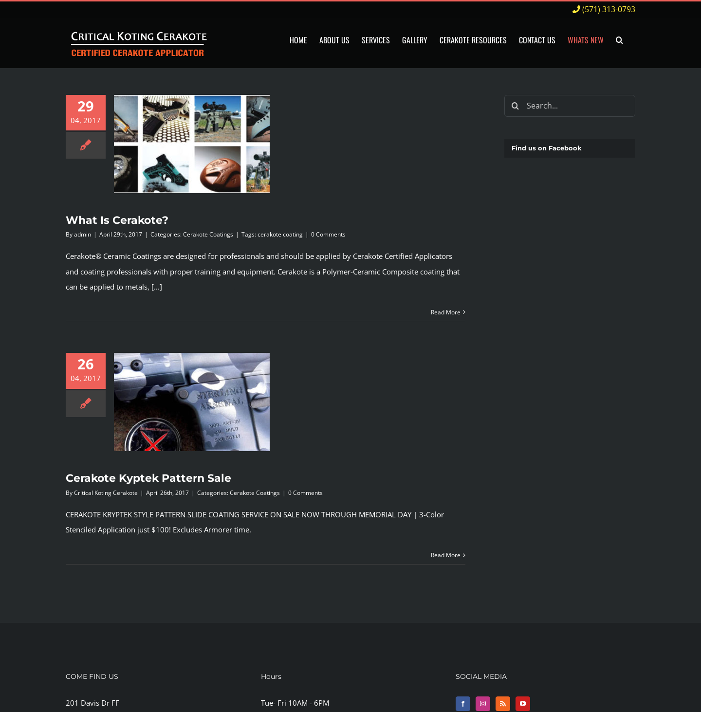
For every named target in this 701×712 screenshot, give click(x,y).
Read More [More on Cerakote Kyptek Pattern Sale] (446, 555)
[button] (619, 40)
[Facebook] (463, 703)
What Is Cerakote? (117, 220)
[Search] (515, 106)
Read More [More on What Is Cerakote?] (446, 312)
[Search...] (569, 106)
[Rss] (503, 703)
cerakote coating (280, 234)
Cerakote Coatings (208, 234)
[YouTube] (523, 703)
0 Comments (328, 234)
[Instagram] (483, 703)
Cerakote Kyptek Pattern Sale (148, 478)
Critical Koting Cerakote (106, 493)
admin (82, 234)
